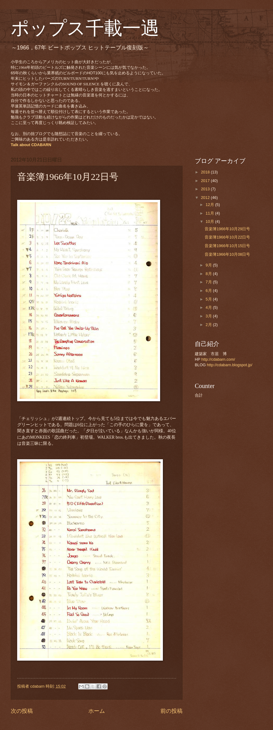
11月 (210, 213)
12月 (210, 204)
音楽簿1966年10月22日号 (227, 237)
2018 (206, 172)
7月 (209, 282)
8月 (209, 273)
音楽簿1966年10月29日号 (227, 229)
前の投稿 (171, 711)
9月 (209, 265)
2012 (206, 197)
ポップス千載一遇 (85, 28)
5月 (209, 299)
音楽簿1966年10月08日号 (227, 254)
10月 (210, 221)
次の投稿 (22, 711)
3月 (209, 316)
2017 (206, 180)
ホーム (96, 711)
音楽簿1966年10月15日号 (227, 245)
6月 (209, 290)
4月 (209, 307)
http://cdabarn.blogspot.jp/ (229, 365)
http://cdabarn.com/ (218, 359)
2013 (206, 189)
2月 (209, 324)
